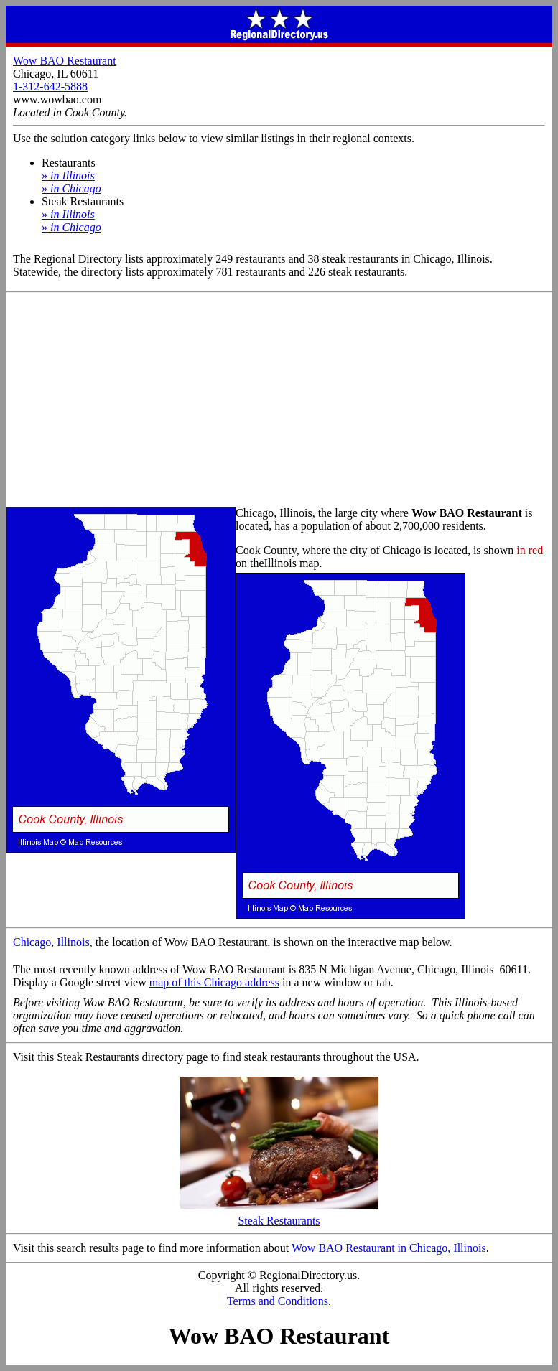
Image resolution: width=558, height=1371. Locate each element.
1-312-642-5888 (50, 86)
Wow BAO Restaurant (64, 61)
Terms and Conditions (277, 1301)
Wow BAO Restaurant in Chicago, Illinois (389, 1248)
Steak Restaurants (279, 1215)
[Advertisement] (279, 400)
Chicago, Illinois (51, 942)
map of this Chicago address (214, 982)
